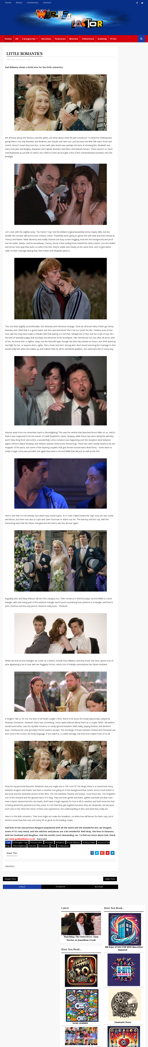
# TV (67, 896)
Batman (70, 1001)
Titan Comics (119, 984)
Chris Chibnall (82, 1007)
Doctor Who (43, 45)
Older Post (92, 931)
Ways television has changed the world (128, 711)
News (28, 45)
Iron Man (122, 1019)
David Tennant (76, 995)
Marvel (133, 984)
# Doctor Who (36, 893)
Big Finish (116, 972)
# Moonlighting (32, 896)
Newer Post (10, 931)
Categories (29, 38)
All (16, 38)
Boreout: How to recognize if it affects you (129, 657)
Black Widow (61, 1018)
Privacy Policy (50, 1042)
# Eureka (49, 893)
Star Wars (107, 989)
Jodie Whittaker (63, 1007)
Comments (32, 2)
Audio (114, 1013)
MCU (104, 1013)
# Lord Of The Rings (14, 896)
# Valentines (77, 896)
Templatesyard (35, 1042)
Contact (47, 2)
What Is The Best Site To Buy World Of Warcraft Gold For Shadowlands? (130, 724)
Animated (118, 1007)
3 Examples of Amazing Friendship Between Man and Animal (122, 680)
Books (76, 989)
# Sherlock (57, 896)
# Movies (46, 896)
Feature (59, 977)
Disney (58, 1001)
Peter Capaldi (62, 989)
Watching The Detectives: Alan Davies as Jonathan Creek (124, 462)
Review (70, 983)
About (19, 2)
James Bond (108, 1001)
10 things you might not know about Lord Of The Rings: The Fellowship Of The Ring (124, 643)
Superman (107, 1019)
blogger (83, 940)
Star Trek (60, 995)
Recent (123, 632)
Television (88, 38)
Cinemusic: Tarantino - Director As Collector (130, 699)
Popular (109, 632)
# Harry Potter (89, 893)
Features (60, 38)
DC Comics (122, 989)
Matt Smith (124, 1001)
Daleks (105, 1007)
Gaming (102, 38)
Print (113, 38)
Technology (127, 1013)
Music (105, 995)
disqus (19, 940)
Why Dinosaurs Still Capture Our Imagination (128, 669)
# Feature (60, 893)
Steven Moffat (119, 995)
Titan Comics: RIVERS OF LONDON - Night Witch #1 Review (129, 736)
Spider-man (61, 1012)
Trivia (105, 984)
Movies (73, 38)
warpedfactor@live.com (30, 1005)
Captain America (80, 1012)
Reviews (46, 38)
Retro (133, 995)
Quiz (74, 1018)
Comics (81, 983)
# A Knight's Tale (20, 893)
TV (84, 977)
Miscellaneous (13, 45)
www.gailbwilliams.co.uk (18, 889)
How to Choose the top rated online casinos (130, 747)
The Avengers (109, 1025)
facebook (51, 940)
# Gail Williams (73, 893)
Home (8, 2)
